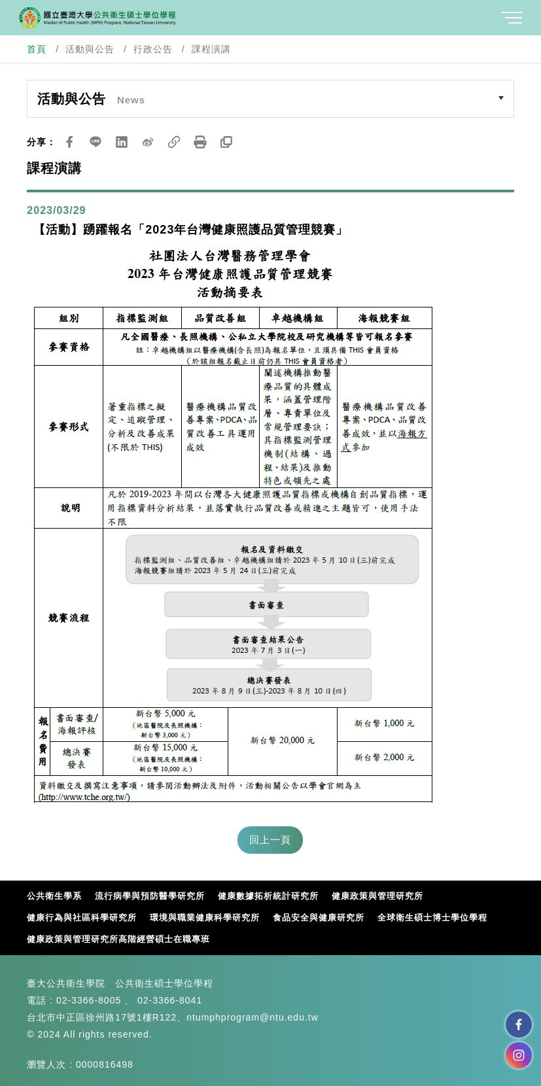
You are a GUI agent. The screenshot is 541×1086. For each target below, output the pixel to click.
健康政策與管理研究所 (377, 896)
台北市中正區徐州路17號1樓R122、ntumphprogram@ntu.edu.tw (172, 1017)
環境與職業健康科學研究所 (205, 917)
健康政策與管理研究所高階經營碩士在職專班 (118, 939)
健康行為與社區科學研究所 (82, 917)
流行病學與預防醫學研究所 (150, 896)
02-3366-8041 (169, 1000)
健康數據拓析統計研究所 (268, 896)
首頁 (36, 49)
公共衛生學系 (54, 896)
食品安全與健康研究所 (318, 917)
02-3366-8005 (88, 1000)
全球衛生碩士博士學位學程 (432, 917)
